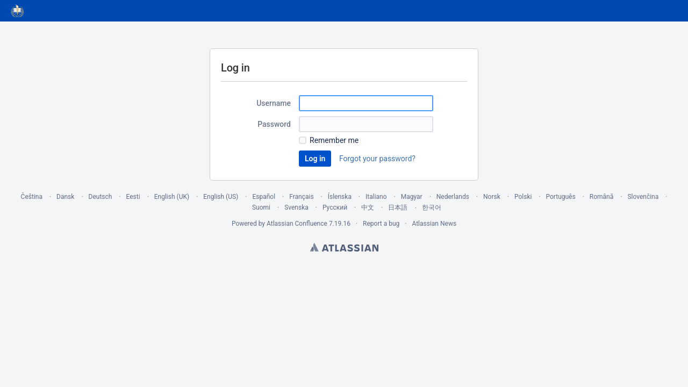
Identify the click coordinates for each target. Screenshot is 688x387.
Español (263, 196)
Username (273, 103)
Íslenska (340, 196)
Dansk (65, 196)
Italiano (376, 196)
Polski (523, 196)
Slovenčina (642, 196)
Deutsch (100, 196)
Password (274, 124)
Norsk (491, 196)
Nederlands (452, 196)
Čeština (31, 196)
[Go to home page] (17, 11)
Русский (334, 207)
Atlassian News (434, 223)
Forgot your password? (377, 158)
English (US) (220, 196)
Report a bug (381, 223)
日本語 (397, 207)
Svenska (296, 207)
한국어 (431, 207)
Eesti (133, 196)
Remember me (334, 140)
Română (601, 196)
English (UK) (171, 196)
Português (561, 196)
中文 (367, 207)
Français (301, 196)
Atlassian (344, 247)
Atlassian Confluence (297, 223)
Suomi (261, 207)
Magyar (411, 196)
